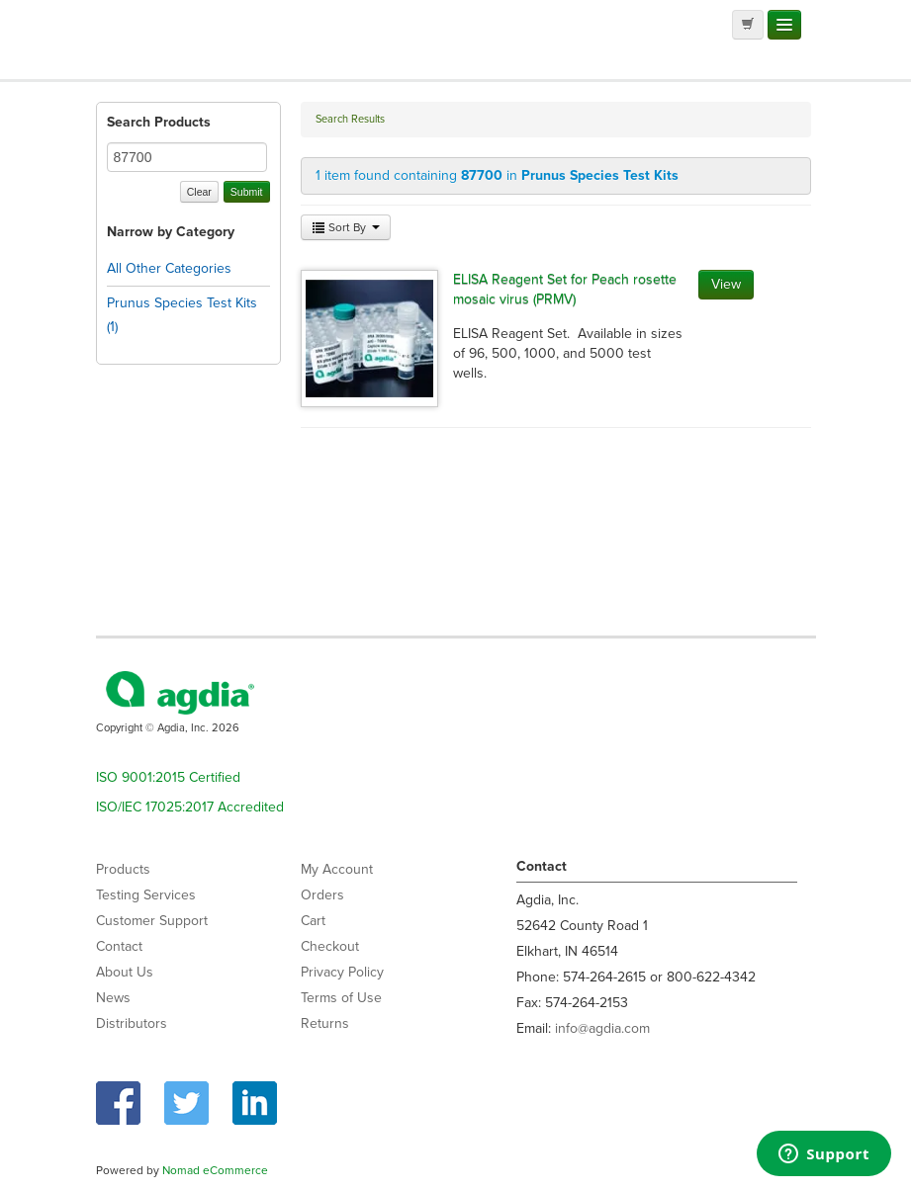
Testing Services (146, 895)
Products (123, 869)
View (726, 284)
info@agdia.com (602, 1028)
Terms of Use (341, 997)
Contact (119, 946)
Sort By (346, 227)
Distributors (131, 1023)
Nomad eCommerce (215, 1170)
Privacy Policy (342, 972)
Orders (322, 895)
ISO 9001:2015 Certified (168, 777)
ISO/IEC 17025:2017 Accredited (190, 807)
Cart (313, 920)
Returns (325, 1023)
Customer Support (152, 920)
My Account (337, 869)
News (113, 997)
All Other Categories (169, 268)
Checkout (330, 946)
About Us (124, 972)
